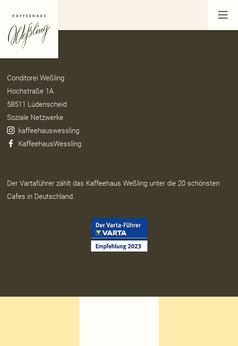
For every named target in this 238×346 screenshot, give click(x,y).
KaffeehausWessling (45, 144)
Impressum (24, 50)
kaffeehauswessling (43, 130)
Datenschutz (26, 36)
